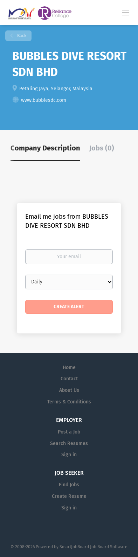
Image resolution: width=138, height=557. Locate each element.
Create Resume (69, 496)
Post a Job (69, 432)
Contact (69, 379)
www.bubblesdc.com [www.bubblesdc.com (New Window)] (43, 100)
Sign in (69, 455)
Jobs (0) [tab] (101, 148)
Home (69, 368)
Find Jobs (69, 485)
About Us (69, 390)
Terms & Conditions (69, 402)
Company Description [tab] (45, 148)
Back (21, 35)
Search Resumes (69, 443)
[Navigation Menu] (125, 12)
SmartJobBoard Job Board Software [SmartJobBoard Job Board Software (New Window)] (93, 546)
